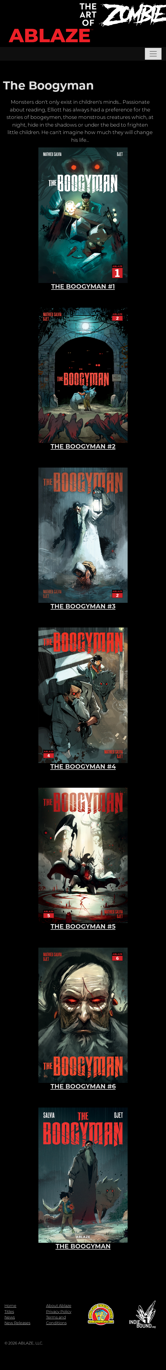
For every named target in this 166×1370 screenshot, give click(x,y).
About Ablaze (58, 1305)
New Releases (17, 1323)
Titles (9, 1311)
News (9, 1317)
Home (10, 1305)
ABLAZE (50, 35)
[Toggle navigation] (153, 54)
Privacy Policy (58, 1311)
